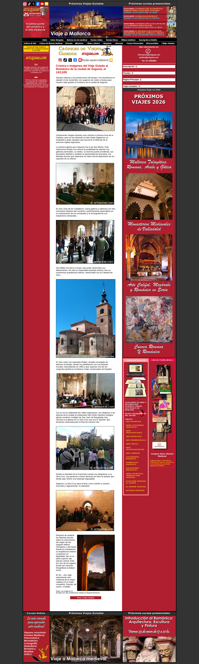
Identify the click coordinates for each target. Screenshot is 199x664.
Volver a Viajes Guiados (85, 598)
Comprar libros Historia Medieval (162, 455)
